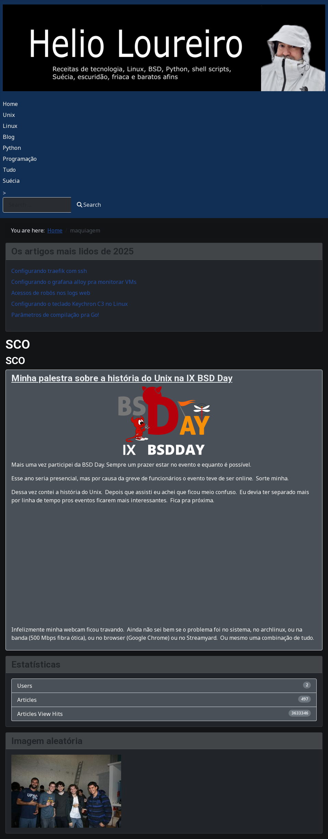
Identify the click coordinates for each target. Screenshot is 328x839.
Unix (9, 115)
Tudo (9, 169)
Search (89, 204)
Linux (10, 126)
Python (12, 148)
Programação (20, 159)
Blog (8, 137)
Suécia (11, 180)
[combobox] (37, 205)
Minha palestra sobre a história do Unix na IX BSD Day (121, 378)
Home (10, 104)
